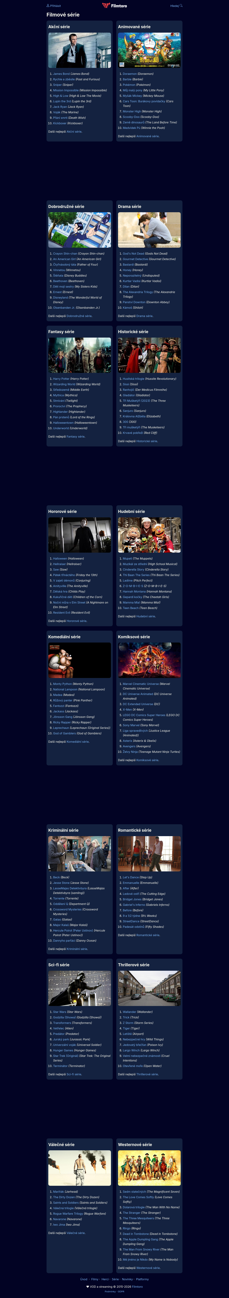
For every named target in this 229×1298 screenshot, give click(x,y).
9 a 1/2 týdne (131, 916)
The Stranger (131, 1212)
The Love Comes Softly (138, 1197)
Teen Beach (131, 608)
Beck (56, 877)
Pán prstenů (61, 417)
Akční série (74, 131)
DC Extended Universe (138, 704)
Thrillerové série (147, 1074)
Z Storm (128, 1023)
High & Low (60, 96)
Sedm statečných (134, 1191)
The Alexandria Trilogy (138, 292)
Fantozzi (58, 706)
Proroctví (59, 406)
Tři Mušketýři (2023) (136, 400)
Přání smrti (60, 117)
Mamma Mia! (131, 602)
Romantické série (147, 935)
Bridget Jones (132, 899)
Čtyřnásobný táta (64, 264)
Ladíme (128, 580)
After (126, 888)
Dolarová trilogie (134, 1207)
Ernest (57, 292)
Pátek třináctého (64, 575)
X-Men (127, 709)
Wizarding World (64, 384)
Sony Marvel (131, 725)
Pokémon (129, 85)
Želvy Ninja (130, 752)
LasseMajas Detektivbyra (70, 888)
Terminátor (60, 1066)
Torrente (58, 898)
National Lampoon (65, 689)
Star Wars (59, 1012)
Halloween (60, 558)
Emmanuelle (131, 883)
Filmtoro (137, 1286)
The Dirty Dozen (64, 1197)
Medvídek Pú (131, 128)
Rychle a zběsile (64, 79)
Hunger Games (63, 1050)
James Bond (61, 74)
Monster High (132, 111)
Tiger (126, 1028)
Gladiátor (129, 395)
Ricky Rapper (62, 722)
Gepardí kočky (132, 597)
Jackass (58, 711)
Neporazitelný (132, 275)
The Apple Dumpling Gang (140, 1239)
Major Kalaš (61, 925)
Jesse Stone (61, 883)
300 (125, 422)
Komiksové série (147, 760)
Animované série (147, 136)
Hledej (176, 6)
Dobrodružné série (79, 316)
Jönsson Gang (62, 717)
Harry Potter (61, 378)
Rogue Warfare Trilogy (68, 1213)
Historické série (146, 441)
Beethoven (60, 281)
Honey (127, 270)
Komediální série (78, 741)
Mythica (58, 395)
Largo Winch (131, 1050)
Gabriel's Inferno (134, 905)
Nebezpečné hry (134, 1039)
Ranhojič (128, 389)
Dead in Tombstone (136, 1234)
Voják (56, 112)
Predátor (59, 1034)
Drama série (144, 316)
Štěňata (58, 275)
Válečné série (76, 1233)
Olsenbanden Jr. (64, 307)
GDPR (121, 1291)
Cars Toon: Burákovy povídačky (144, 101)
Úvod (84, 1279)
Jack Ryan (60, 107)
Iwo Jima (59, 1224)
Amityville (59, 586)
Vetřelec (58, 1028)
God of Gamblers (64, 733)
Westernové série (148, 1268)
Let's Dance (131, 877)
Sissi (126, 384)
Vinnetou (59, 270)
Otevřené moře (133, 1066)
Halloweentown (63, 422)
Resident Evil (61, 612)
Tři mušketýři (131, 427)
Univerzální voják (64, 1045)
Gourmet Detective (135, 259)
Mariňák (58, 1191)
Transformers (62, 1023)
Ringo (126, 1228)
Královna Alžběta (134, 416)
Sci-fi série (74, 1074)
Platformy (142, 1279)
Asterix (127, 741)
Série (115, 1279)
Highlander (60, 411)
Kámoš (127, 307)
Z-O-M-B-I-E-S (133, 586)
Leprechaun (61, 728)
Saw (56, 569)
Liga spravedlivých (135, 730)
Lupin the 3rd (62, 101)
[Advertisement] (114, 171)
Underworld (61, 428)
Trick (126, 1017)
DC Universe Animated (138, 694)
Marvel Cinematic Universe (141, 684)
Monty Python (62, 684)
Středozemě (61, 389)
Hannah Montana (134, 591)
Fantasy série (76, 436)
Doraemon (130, 74)
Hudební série (145, 616)
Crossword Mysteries (67, 909)
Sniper (57, 85)
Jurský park (61, 1039)
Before (127, 910)
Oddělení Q (60, 904)
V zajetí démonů (64, 580)
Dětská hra (60, 591)
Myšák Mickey (132, 96)
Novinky (127, 1279)
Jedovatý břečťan (134, 1045)
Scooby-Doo (131, 117)
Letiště (127, 1034)
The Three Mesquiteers (138, 1218)
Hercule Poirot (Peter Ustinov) (73, 930)
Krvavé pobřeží (133, 433)
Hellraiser (59, 564)
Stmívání (59, 400)
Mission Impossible (66, 90)
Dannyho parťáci (64, 940)
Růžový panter (62, 700)
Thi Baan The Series (136, 575)
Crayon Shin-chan (65, 253)
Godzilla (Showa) (64, 1017)
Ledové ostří (131, 894)
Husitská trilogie (133, 378)
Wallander (129, 1012)
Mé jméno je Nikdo (135, 1259)
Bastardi (128, 264)
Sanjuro (128, 411)
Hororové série (77, 621)
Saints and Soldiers (66, 1202)
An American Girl (64, 259)
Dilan (126, 286)
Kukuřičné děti (62, 597)
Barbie (127, 79)
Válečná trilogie (63, 1208)
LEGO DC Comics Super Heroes (144, 715)
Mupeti (127, 558)
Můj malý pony (132, 90)
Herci (105, 1279)
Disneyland (60, 297)
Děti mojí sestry (63, 286)
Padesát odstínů (133, 927)
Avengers (129, 746)
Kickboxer (60, 123)
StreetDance (131, 921)
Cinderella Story (133, 569)
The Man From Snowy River (141, 1249)
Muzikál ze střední (135, 564)
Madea (57, 695)
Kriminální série (77, 949)
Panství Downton (134, 302)
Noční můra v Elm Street (69, 602)
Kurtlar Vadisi (132, 281)
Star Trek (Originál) (65, 1056)
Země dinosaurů (133, 122)
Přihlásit (54, 6)
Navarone (59, 1219)
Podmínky (110, 1291)
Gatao (57, 919)
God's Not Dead (133, 253)
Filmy (94, 1279)
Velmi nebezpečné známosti (141, 1056)
